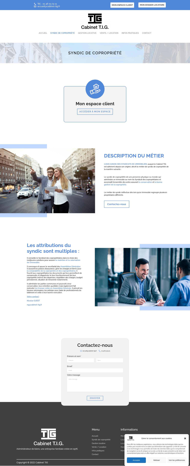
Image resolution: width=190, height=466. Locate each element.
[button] (185, 438)
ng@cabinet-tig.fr (34, 305)
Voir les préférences (177, 460)
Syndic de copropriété (62, 33)
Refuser (156, 460)
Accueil (43, 33)
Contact (146, 33)
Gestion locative (87, 33)
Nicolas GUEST (33, 301)
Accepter (136, 460)
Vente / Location (109, 33)
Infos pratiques (130, 33)
